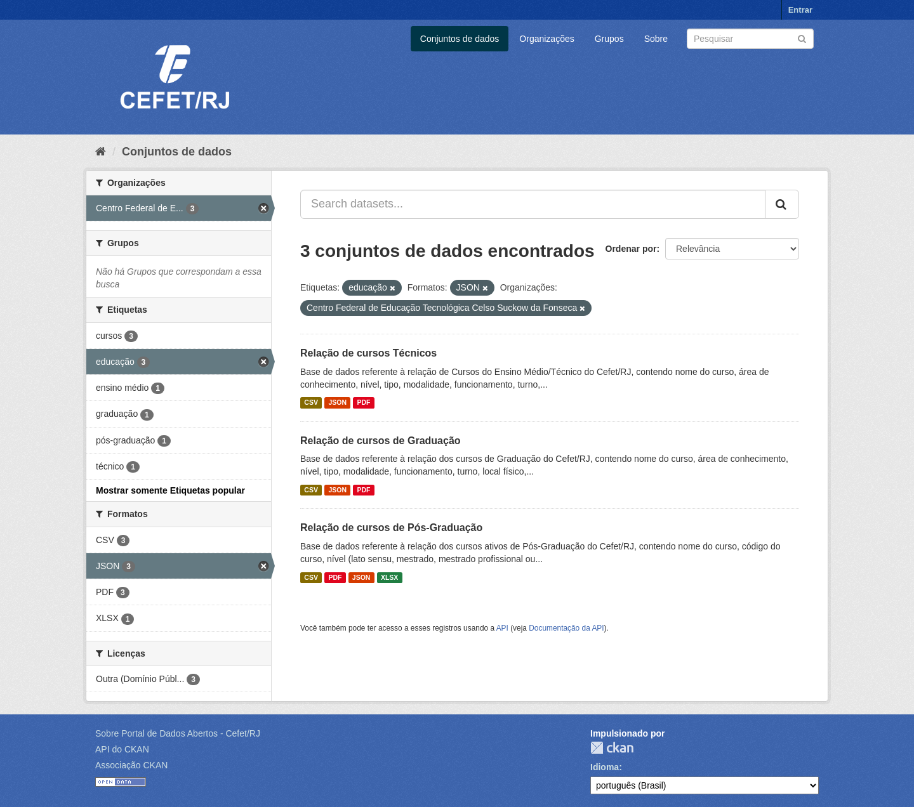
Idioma (604, 767)
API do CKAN (122, 749)
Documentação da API (566, 628)
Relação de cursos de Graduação (380, 440)
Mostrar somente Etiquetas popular (170, 490)
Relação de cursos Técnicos (368, 353)
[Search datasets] (750, 39)
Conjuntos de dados (460, 39)
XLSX (389, 577)
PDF (363, 403)
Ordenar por (631, 249)
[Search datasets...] (532, 204)
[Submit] (802, 37)
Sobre (656, 39)
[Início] (100, 151)
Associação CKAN (131, 765)
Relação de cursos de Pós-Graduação (391, 527)
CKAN (611, 747)
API (502, 628)
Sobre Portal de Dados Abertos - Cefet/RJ (177, 733)
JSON (337, 403)
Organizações (546, 39)
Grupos (609, 39)
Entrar (800, 10)
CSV (311, 403)
